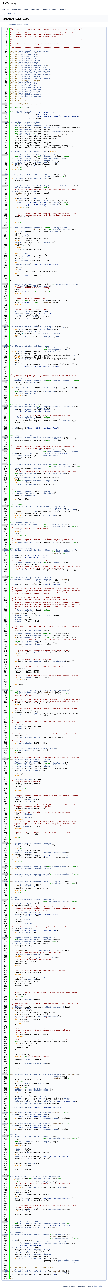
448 (4, 843)
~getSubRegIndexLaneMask (53, 1007)
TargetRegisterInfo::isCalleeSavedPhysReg (32, 843)
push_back (23, 834)
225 (4, 437)
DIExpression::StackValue (32, 1244)
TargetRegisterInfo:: (43, 577)
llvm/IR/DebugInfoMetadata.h (31, 84)
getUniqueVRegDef (40, 162)
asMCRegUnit (47, 337)
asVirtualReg (42, 333)
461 (4, 867)
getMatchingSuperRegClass (31, 738)
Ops (63, 1224)
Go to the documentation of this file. (15, 24)
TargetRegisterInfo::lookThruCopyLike (26, 1136)
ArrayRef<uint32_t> (51, 128)
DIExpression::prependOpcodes (30, 1258)
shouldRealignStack (42, 876)
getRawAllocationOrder (50, 455)
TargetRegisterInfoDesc (29, 124)
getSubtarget (46, 158)
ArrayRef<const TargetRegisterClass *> (30, 126)
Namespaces (35, 9)
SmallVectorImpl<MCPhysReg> (25, 763)
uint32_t (58, 506)
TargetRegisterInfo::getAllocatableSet (35, 464)
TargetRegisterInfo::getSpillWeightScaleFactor (35, 748)
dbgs (19, 202)
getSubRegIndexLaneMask (46, 958)
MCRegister (49, 177)
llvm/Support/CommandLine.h (31, 89)
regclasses (50, 481)
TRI (70, 228)
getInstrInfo (59, 158)
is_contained (43, 200)
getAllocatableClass (56, 474)
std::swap (17, 617)
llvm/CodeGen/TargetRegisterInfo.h (34, 51)
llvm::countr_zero (48, 515)
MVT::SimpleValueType (28, 135)
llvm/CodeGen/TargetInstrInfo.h (32, 73)
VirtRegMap (23, 765)
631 (4, 1176)
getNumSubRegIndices (44, 950)
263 (4, 506)
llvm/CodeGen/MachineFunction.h (32, 67)
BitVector (49, 175)
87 (4, 186)
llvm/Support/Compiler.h (29, 91)
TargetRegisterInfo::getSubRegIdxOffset (35, 1124)
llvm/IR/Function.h (27, 86)
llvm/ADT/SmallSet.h (27, 58)
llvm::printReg (25, 228)
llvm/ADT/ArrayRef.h (27, 53)
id (33, 834)
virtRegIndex (56, 333)
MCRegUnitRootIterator (23, 311)
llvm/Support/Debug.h (28, 93)
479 (4, 900)
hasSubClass (66, 421)
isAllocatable (31, 382)
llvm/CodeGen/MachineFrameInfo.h (33, 66)
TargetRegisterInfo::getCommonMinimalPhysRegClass (31, 437)
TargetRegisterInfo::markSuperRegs (29, 175)
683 (4, 1271)
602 (4, 1124)
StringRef (19, 242)
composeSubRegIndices (39, 636)
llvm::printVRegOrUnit (28, 326)
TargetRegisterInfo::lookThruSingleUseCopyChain (39, 1176)
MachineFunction (26, 157)
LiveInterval (48, 157)
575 (4, 1074)
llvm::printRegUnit (27, 284)
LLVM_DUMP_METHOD (17, 1269)
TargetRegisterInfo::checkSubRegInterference (33, 1074)
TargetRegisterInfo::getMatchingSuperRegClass (30, 550)
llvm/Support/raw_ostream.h (31, 97)
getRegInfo (48, 160)
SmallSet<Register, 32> (22, 779)
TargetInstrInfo (24, 158)
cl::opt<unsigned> (24, 111)
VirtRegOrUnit (45, 326)
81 (4, 175)
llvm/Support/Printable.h (30, 95)
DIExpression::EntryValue (56, 1244)
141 (4, 284)
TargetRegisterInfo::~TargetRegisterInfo (27, 151)
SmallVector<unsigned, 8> (22, 943)
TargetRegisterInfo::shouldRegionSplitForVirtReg (35, 155)
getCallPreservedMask (24, 852)
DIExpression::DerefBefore (32, 1242)
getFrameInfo (26, 869)
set (24, 217)
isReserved (25, 818)
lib (2, 13)
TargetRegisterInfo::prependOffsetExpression (29, 1235)
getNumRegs (32, 191)
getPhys (29, 801)
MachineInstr (17, 162)
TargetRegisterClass (24, 379)
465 (4, 874)
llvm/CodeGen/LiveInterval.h (31, 64)
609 (4, 1136)
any (28, 1009)
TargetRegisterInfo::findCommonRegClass (51, 690)
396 (4, 748)
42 (4, 104)
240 (4, 464)
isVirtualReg (32, 332)
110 (4, 228)
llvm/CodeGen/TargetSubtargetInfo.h (34, 75)
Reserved (30, 493)
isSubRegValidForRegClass (29, 954)
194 (4, 381)
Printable (14, 228)
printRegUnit (26, 337)
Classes (46, 9)
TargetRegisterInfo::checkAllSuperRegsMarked (33, 186)
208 (4, 406)
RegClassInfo (24, 133)
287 (4, 550)
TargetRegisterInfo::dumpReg (26, 1271)
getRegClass (50, 392)
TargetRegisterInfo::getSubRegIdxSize (34, 1113)
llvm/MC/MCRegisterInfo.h (30, 88)
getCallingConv (59, 852)
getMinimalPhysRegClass (28, 912)
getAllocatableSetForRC (31, 450)
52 (4, 122)
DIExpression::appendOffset (23, 1227)
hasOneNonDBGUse (33, 1187)
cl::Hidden (54, 113)
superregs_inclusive (38, 179)
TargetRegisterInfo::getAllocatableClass (27, 381)
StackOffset (24, 1224)
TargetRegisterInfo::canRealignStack (30, 867)
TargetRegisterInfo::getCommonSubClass (26, 525)
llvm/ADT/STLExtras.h (28, 57)
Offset (33, 1224)
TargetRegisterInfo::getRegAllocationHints (33, 759)
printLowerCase (21, 260)
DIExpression (15, 1233)
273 (4, 525)
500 (4, 938)
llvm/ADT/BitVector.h (28, 55)
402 (4, 759)
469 (4, 881)
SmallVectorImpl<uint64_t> (49, 1224)
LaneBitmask (24, 131)
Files (54, 9)
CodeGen (9, 13)
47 (4, 113)
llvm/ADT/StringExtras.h (29, 60)
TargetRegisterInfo (59, 228)
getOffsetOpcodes (19, 1253)
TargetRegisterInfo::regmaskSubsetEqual (31, 881)
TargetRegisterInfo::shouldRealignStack (31, 874)
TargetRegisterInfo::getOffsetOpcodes (30, 1222)
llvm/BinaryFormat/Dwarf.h (30, 62)
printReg (55, 202)
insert (30, 809)
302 (4, 577)
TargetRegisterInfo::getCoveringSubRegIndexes (34, 938)
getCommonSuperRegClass (20, 579)
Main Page (5, 9)
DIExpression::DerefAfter (57, 1242)
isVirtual (32, 799)
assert (16, 313)
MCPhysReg (20, 179)
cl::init (32, 118)
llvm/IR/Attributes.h (28, 82)
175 (4, 346)
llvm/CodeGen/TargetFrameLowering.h (34, 71)
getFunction (46, 852)
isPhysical (27, 410)
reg (56, 162)
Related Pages (16, 9)
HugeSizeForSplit (20, 113)
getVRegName (46, 242)
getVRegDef (45, 1142)
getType (26, 920)
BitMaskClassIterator (25, 388)
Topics (25, 9)
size (24, 166)
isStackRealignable (42, 869)
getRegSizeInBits (22, 616)
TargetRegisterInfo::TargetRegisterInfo (27, 122)
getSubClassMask (48, 388)
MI (25, 162)
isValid (28, 313)
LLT (13, 920)
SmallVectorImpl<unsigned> (24, 941)
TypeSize (13, 898)
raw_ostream (54, 231)
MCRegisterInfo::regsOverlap (32, 1103)
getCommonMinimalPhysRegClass (22, 406)
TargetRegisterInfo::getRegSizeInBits (26, 900)
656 (4, 1222)
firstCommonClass (41, 506)
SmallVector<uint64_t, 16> (23, 1247)
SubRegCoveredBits (26, 129)
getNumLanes (47, 978)
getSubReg (42, 1098)
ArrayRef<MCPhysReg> (22, 188)
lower (75, 355)
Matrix (56, 765)
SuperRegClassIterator (25, 563)
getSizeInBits (28, 923)
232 (4, 450)
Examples (63, 9)
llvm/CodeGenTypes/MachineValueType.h (35, 78)
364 (4, 690)
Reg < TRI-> (27, 257)
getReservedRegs (47, 493)
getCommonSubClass (25, 743)
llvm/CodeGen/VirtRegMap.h (30, 77)
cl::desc (32, 115)
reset (25, 495)
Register (36, 228)
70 (4, 155)
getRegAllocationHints (28, 770)
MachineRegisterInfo (25, 160)
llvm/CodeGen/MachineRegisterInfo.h (34, 69)
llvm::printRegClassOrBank (30, 346)
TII (34, 158)
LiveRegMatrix (45, 765)
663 (4, 1235)
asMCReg (67, 1098)
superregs (36, 199)
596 (4, 1113)
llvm (26, 108)
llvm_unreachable (22, 264)
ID (42, 124)
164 (4, 326)
